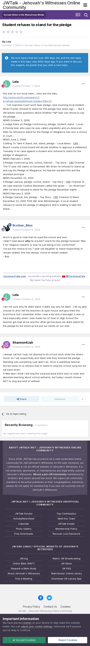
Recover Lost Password (66, 533)
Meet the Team (66, 518)
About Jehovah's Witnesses (24, 573)
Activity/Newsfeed (23, 518)
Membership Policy (66, 528)
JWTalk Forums (24, 513)
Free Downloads (23, 533)
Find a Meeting (23, 578)
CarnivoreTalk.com (14, 276)
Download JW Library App (66, 578)
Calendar (23, 523)
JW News (66, 563)
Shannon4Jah (23, 342)
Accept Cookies (24, 640)
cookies (26, 622)
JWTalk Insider (66, 523)
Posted (26, 85)
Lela (8, 41)
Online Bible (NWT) (24, 563)
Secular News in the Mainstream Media (47, 45)
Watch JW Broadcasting (66, 558)
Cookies (65, 606)
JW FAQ (66, 568)
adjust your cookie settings (36, 626)
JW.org (24, 558)
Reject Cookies (67, 640)
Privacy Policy (31, 606)
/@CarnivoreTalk (75, 276)
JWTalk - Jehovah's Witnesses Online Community (41, 5)
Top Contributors (66, 513)
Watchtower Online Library (66, 573)
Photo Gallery (23, 528)
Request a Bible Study (23, 568)
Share (21, 399)
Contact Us (50, 606)
